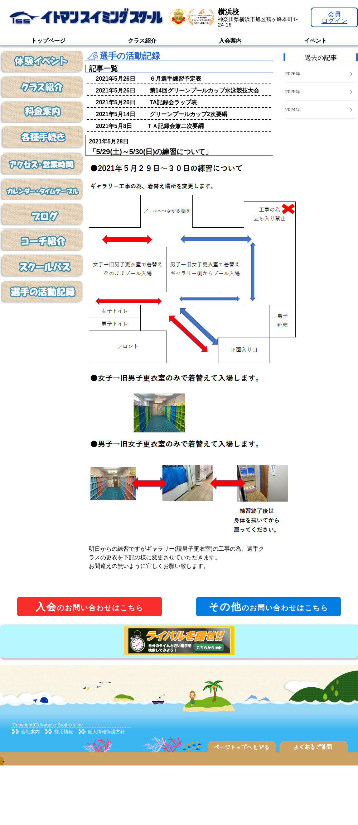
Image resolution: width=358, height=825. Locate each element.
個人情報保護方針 (106, 731)
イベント (315, 41)
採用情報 (63, 731)
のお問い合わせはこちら (89, 606)
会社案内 (30, 731)
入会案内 (230, 41)
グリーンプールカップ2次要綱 (188, 114)
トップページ (48, 41)
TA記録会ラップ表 (173, 102)
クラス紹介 (142, 41)
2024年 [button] (319, 109)
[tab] (320, 110)
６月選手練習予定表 (175, 79)
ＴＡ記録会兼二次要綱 (175, 126)
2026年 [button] (319, 73)
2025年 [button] (319, 91)
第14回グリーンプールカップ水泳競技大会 (204, 90)
